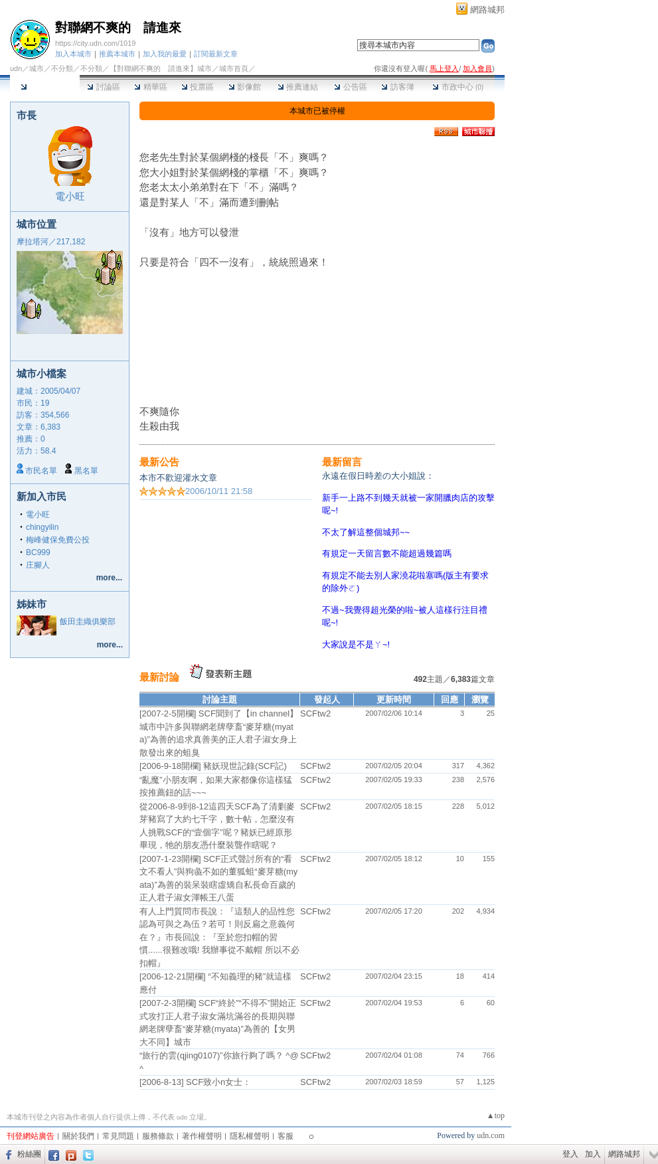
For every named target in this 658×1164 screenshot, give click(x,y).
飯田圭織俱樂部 (88, 621)
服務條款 (158, 1136)
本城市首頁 (45, 87)
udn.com (491, 1135)
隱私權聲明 (250, 1136)
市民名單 (41, 470)
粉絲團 (29, 1154)
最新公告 (159, 461)
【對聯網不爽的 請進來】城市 (161, 68)
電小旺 (70, 196)
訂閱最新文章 (216, 54)
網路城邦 (487, 10)
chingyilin (42, 527)
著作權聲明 (202, 1136)
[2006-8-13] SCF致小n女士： (195, 1082)
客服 (285, 1136)
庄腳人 (38, 565)
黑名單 (86, 470)
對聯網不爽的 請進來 (118, 28)
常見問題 (118, 1136)
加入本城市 (73, 54)
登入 (570, 1154)
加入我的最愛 (165, 54)
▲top (496, 1115)
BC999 (38, 552)
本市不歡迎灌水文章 (178, 478)
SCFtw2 (315, 713)
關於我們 (78, 1136)
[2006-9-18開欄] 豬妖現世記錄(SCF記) (213, 766)
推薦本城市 (117, 54)
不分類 (62, 68)
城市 (36, 68)
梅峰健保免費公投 (58, 539)
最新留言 (342, 461)
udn (16, 68)
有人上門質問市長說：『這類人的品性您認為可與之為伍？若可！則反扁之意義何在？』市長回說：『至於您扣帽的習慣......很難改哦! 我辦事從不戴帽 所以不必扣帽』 (219, 937)
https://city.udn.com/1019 (95, 43)
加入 (593, 1154)
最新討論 (159, 677)
